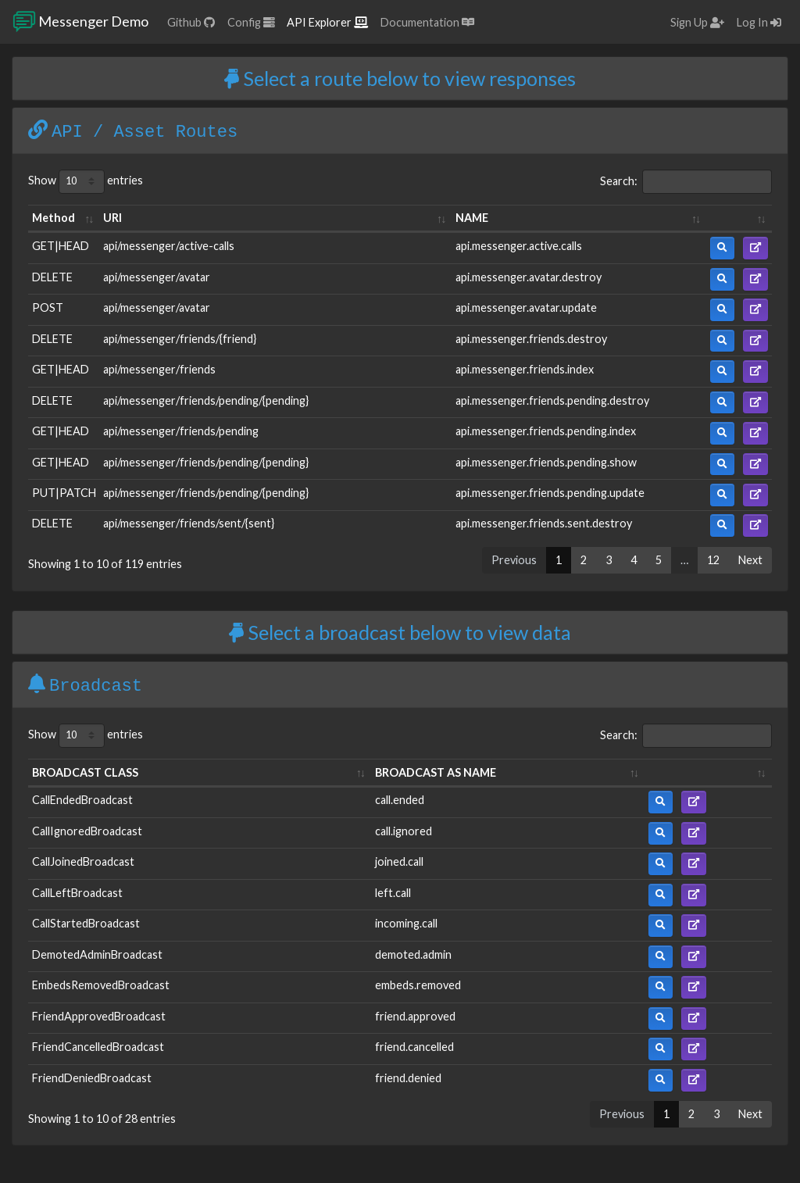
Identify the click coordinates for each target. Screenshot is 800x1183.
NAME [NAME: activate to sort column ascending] (471, 217)
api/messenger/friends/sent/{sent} (188, 523)
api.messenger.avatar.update (526, 307)
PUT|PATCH (64, 492)
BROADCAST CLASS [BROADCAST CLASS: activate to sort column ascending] (85, 772)
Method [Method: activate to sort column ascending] (53, 217)
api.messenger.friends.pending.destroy (552, 400)
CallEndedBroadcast (82, 799)
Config (250, 22)
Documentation (427, 22)
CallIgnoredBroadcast (87, 831)
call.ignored (403, 831)
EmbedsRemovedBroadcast (101, 985)
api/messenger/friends (159, 369)
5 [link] (658, 559)
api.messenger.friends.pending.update (550, 492)
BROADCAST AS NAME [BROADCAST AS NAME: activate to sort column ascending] (435, 772)
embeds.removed (418, 985)
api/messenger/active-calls (168, 245)
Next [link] (750, 559)
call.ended (399, 799)
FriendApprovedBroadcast (99, 1016)
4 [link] (633, 559)
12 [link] (713, 559)
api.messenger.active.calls (518, 245)
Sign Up (697, 22)
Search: (686, 182)
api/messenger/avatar (156, 277)
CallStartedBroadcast (86, 923)
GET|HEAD (60, 245)
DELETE (52, 277)
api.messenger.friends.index (524, 369)
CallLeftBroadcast (77, 892)
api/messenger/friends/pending (181, 431)
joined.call (399, 861)
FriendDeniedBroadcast (92, 1078)
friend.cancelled (414, 1046)
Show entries (85, 182)
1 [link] (558, 559)
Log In (759, 22)
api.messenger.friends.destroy (531, 338)
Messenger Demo (80, 22)
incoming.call (406, 923)
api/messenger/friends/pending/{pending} (206, 400)
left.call (393, 892)
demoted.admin (413, 954)
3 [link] (608, 559)
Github (191, 22)
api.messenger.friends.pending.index (545, 431)
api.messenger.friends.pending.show (546, 462)
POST (47, 307)
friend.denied (408, 1078)
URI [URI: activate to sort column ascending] (112, 217)
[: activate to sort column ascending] (739, 219)
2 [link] (583, 559)
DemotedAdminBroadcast (97, 954)
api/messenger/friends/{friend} (179, 338)
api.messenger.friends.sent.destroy (543, 523)
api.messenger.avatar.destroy (528, 277)
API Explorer (327, 22)
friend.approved (415, 1016)
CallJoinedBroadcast (83, 861)
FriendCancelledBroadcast (98, 1046)
